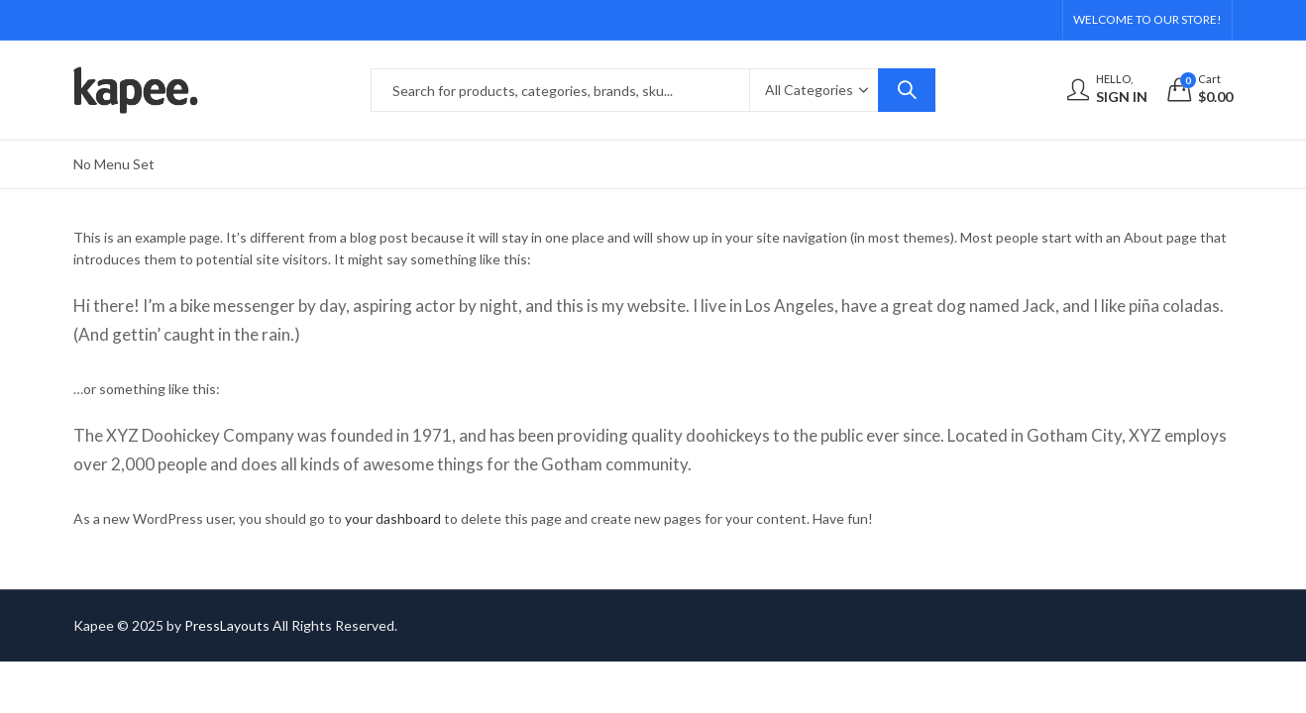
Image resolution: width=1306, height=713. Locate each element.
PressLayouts (227, 625)
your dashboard (393, 518)
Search (906, 90)
